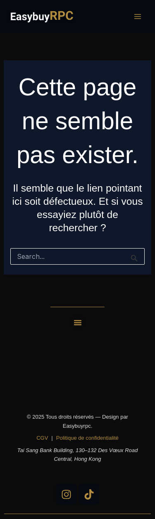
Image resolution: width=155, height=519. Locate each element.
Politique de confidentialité (87, 438)
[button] (78, 322)
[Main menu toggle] (137, 16)
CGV (42, 438)
